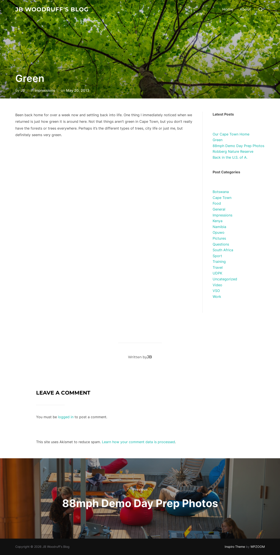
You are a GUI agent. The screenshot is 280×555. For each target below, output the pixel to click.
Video (217, 285)
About (245, 9)
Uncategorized (225, 279)
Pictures (219, 238)
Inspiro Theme (235, 546)
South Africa (223, 250)
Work (217, 296)
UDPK (217, 273)
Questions (221, 244)
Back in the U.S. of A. (230, 157)
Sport (217, 256)
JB (23, 90)
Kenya (217, 221)
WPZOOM (257, 546)
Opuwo (218, 232)
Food (217, 203)
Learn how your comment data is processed (138, 442)
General (219, 209)
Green (217, 140)
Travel (218, 267)
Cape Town (222, 197)
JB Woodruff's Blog (52, 9)
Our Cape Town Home (231, 134)
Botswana (221, 192)
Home (227, 9)
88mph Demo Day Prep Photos (238, 146)
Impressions (45, 90)
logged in (66, 417)
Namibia (219, 227)
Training (219, 261)
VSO (216, 290)
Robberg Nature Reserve (233, 151)
